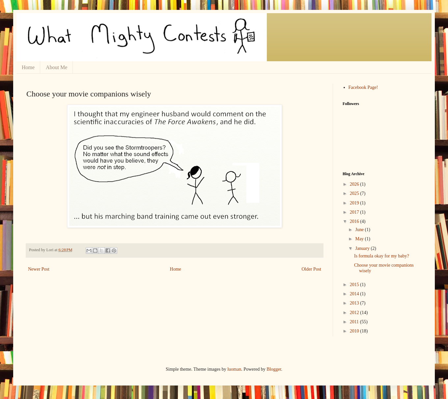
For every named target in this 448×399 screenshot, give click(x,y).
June (360, 229)
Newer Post (38, 269)
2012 (355, 312)
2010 (355, 331)
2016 (355, 221)
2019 (355, 202)
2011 (355, 321)
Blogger (273, 369)
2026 (355, 184)
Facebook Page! (363, 87)
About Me (56, 67)
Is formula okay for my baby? (381, 255)
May (360, 238)
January (363, 248)
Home (28, 67)
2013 (355, 303)
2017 (355, 212)
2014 (355, 293)
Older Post (312, 269)
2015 (355, 284)
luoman (234, 369)
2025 (355, 193)
